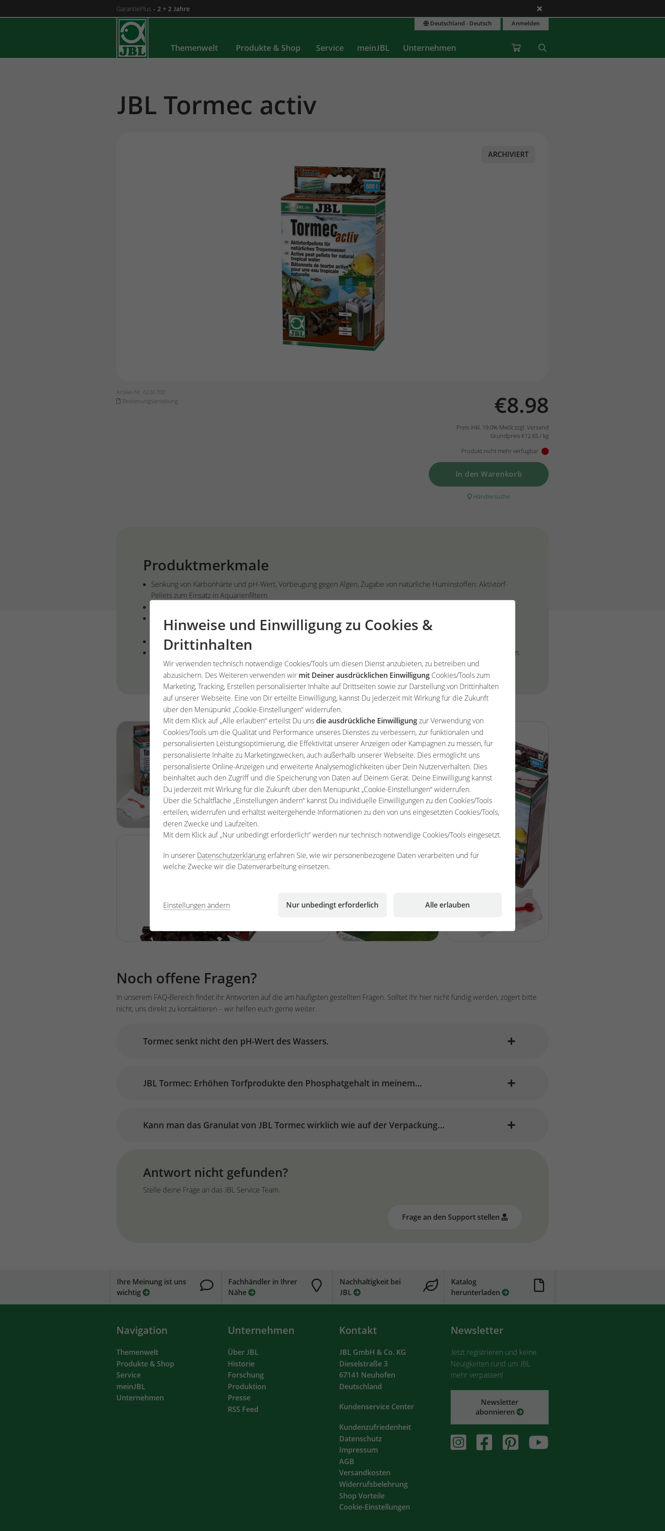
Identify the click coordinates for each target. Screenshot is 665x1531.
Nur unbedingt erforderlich (332, 905)
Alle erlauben (447, 905)
